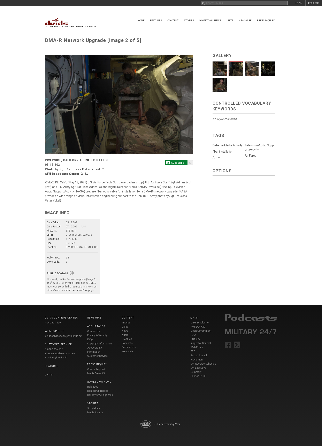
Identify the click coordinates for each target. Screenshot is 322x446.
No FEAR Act (198, 326)
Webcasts (127, 351)
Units (230, 20)
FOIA (193, 335)
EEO (193, 351)
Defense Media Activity (228, 145)
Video (125, 326)
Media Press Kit (96, 373)
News (125, 330)
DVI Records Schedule (203, 363)
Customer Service (97, 355)
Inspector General (201, 343)
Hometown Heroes (97, 390)
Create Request (96, 369)
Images (126, 322)
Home (141, 20)
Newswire (245, 20)
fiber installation (223, 151)
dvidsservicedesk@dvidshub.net (63, 336)
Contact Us (93, 331)
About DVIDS (96, 326)
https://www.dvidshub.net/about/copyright (70, 290)
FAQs (90, 339)
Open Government (201, 330)
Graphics (127, 339)
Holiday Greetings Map (100, 395)
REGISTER (313, 3)
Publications (129, 347)
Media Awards (95, 412)
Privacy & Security (97, 335)
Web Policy (197, 347)
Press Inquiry (266, 20)
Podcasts (127, 343)
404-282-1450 (53, 322)
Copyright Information (99, 343)
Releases (92, 386)
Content (172, 20)
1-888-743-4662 (54, 349)
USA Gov (195, 339)
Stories (189, 20)
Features (156, 20)
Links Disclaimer (200, 322)
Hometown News (210, 20)
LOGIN (299, 3)
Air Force (250, 155)
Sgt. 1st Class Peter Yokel (80, 169)
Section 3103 (198, 376)
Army (216, 157)
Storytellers (93, 408)
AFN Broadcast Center (62, 173)
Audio (125, 335)
